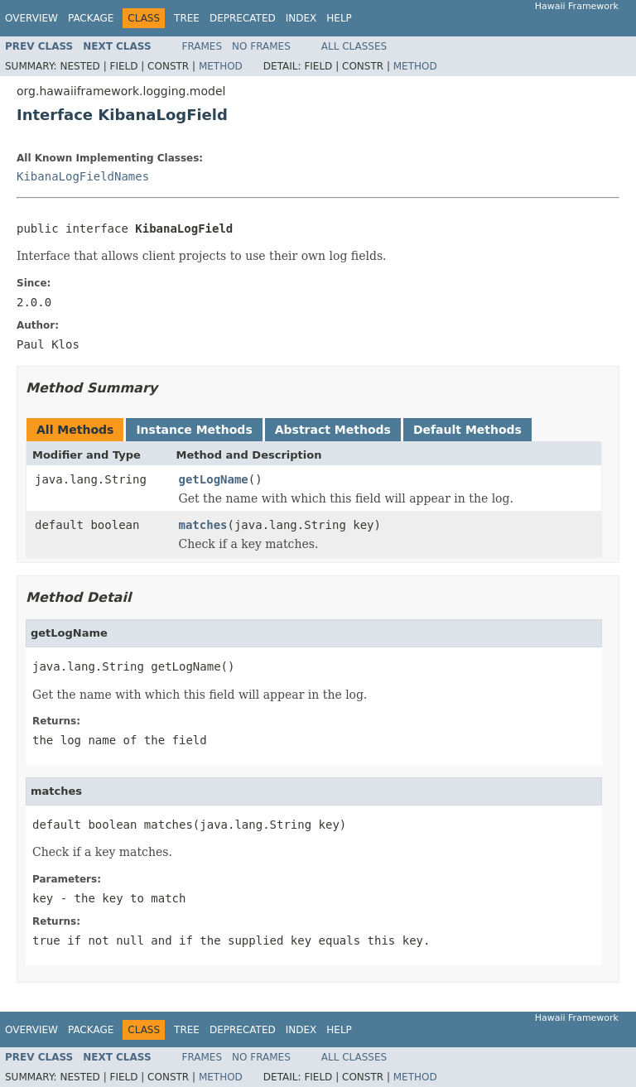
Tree (187, 18)
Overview (31, 18)
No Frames (261, 46)
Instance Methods (194, 429)
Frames (202, 46)
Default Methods (467, 429)
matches (203, 524)
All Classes (354, 46)
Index (301, 18)
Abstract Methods (333, 429)
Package (90, 18)
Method (221, 66)
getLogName (213, 479)
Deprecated (243, 18)
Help (339, 18)
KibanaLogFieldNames (83, 176)
